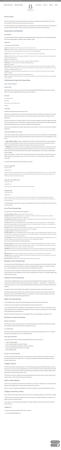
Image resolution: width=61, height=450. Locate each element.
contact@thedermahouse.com (53, 0)
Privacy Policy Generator (44, 27)
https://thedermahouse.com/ (28, 74)
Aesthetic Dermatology (8, 4)
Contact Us (45, 4)
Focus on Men (38, 4)
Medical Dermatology (19, 4)
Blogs (56, 4)
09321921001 (45, 0)
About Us (51, 4)
